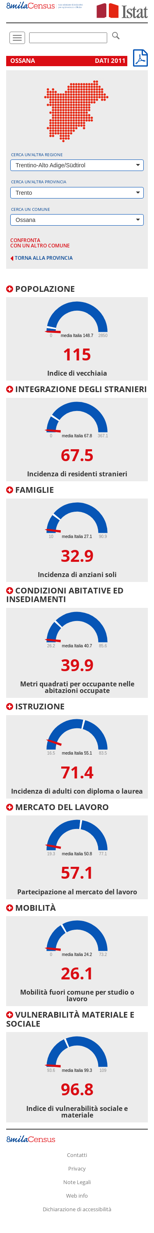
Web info (77, 1195)
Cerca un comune (30, 209)
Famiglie (30, 489)
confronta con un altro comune (40, 243)
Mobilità (31, 907)
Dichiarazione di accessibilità (77, 1209)
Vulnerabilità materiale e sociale (70, 1019)
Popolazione (40, 288)
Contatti (77, 1155)
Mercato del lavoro (57, 807)
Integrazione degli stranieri (76, 389)
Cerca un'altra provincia (38, 182)
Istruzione (35, 706)
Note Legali (77, 1182)
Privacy (77, 1168)
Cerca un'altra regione (37, 154)
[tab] (77, 332)
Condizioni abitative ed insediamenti (65, 595)
